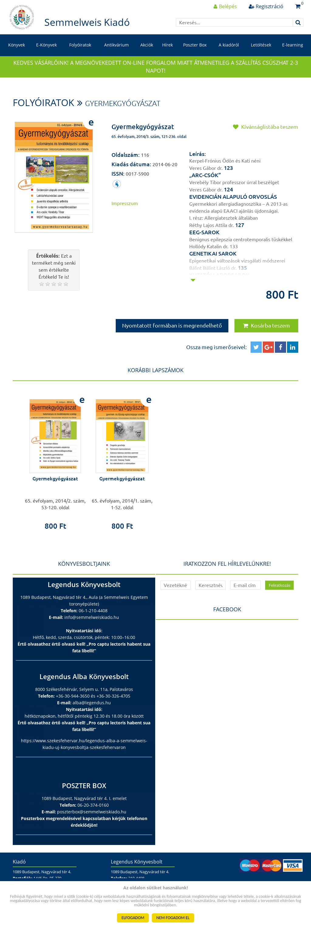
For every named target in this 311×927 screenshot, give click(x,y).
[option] (55, 460)
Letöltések (261, 45)
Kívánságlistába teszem (265, 127)
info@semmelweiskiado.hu (91, 617)
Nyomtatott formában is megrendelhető (172, 325)
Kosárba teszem (266, 325)
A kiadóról (229, 45)
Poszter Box (195, 45)
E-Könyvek (46, 45)
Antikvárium (116, 45)
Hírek (167, 45)
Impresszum (124, 203)
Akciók (146, 45)
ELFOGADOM (132, 917)
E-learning (292, 45)
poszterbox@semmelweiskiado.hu (91, 812)
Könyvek (16, 45)
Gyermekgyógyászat (122, 103)
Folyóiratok (80, 45)
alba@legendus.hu (92, 703)
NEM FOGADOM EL (173, 917)
